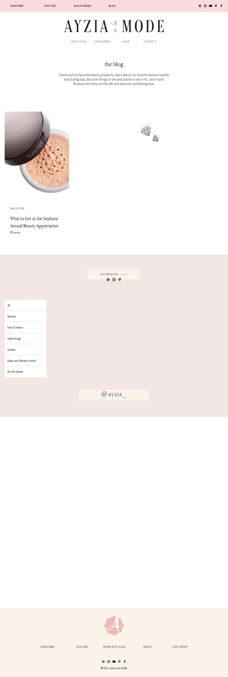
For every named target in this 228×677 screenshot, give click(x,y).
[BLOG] (112, 5)
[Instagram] (205, 6)
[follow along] (114, 274)
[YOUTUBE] (49, 5)
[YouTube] (210, 6)
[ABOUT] (147, 647)
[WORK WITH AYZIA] (114, 647)
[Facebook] (221, 6)
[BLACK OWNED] (82, 5)
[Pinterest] (216, 6)
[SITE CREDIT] (180, 647)
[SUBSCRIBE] (16, 5)
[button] (102, 41)
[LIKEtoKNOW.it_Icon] (200, 6)
